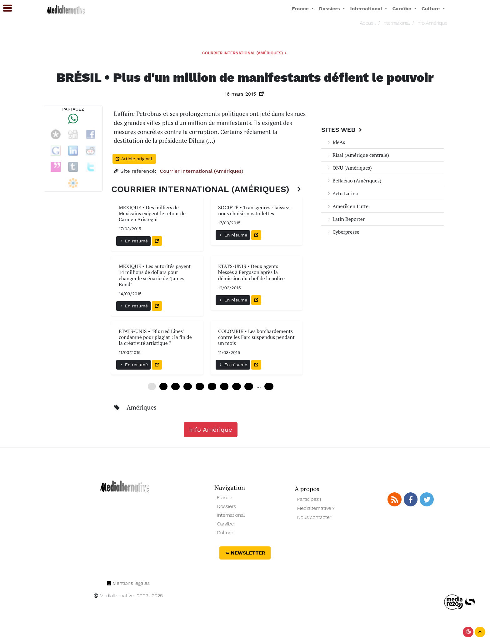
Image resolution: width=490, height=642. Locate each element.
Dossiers (226, 506)
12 (175, 386)
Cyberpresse (342, 231)
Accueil (368, 23)
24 (199, 386)
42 (236, 386)
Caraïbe (225, 524)
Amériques (142, 407)
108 (269, 386)
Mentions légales (128, 583)
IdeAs (335, 142)
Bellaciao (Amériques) (353, 180)
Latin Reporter (345, 219)
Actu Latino (342, 193)
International (396, 23)
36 (224, 386)
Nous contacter (314, 517)
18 (187, 386)
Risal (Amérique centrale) (357, 155)
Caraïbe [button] (402, 9)
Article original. (134, 158)
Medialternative (113, 596)
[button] (4, 8)
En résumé (133, 240)
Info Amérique (432, 23)
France (224, 497)
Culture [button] (431, 9)
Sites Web (342, 129)
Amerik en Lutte (347, 206)
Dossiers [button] (330, 9)
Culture (225, 532)
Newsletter (245, 553)
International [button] (366, 9)
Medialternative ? (316, 508)
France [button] (301, 9)
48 (248, 386)
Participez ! (309, 499)
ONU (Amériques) (349, 167)
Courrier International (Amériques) (245, 53)
